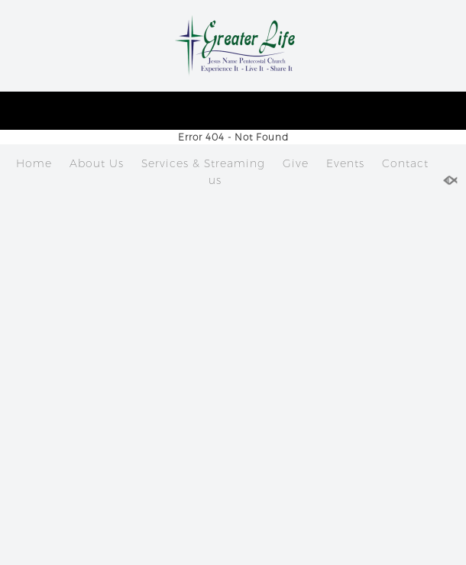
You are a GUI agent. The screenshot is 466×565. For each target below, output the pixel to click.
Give (296, 163)
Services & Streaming (203, 163)
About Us (97, 163)
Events (345, 163)
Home (34, 163)
